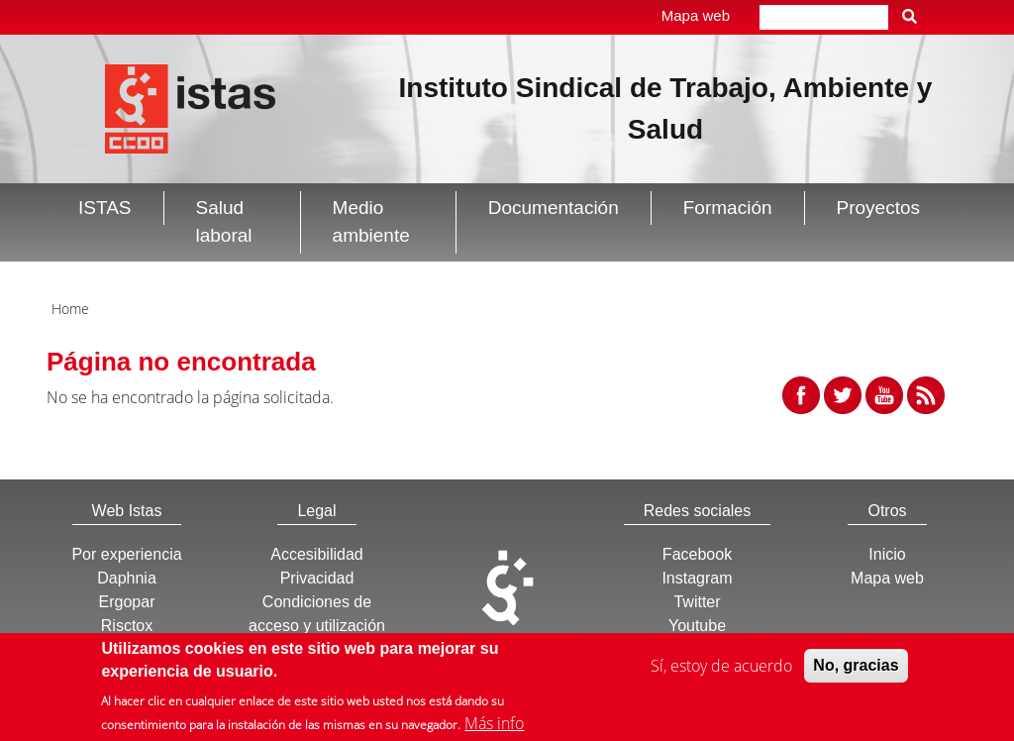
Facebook (697, 554)
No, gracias (855, 672)
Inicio (886, 554)
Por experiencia (126, 554)
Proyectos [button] (878, 207)
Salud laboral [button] (224, 222)
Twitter (696, 601)
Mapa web (695, 15)
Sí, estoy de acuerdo (721, 673)
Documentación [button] (553, 207)
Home (70, 308)
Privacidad (317, 578)
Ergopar (127, 601)
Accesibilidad (316, 554)
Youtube (697, 625)
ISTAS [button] (105, 207)
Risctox (126, 625)
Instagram (696, 578)
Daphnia (126, 578)
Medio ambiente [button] (371, 222)
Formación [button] (727, 207)
